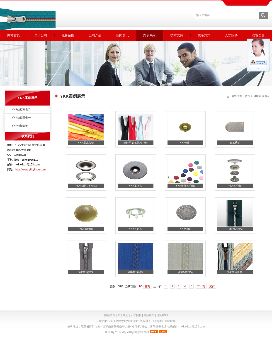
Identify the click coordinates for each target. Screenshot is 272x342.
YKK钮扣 (185, 229)
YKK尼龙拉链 (86, 142)
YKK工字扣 (135, 185)
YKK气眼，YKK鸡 (86, 185)
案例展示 (149, 35)
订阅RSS (162, 315)
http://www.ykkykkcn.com (30, 169)
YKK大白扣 (86, 229)
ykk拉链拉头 (86, 272)
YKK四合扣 (235, 185)
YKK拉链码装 (135, 272)
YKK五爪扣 (135, 229)
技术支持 (176, 35)
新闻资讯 (122, 35)
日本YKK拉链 (235, 229)
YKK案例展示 (261, 96)
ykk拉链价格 (235, 272)
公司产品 (95, 35)
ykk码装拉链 (185, 272)
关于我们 (122, 315)
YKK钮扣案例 (20, 125)
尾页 (212, 286)
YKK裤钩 (234, 142)
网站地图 (148, 315)
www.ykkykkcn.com (127, 320)
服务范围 (68, 35)
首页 (247, 96)
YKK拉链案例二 (21, 109)
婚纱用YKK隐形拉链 (135, 142)
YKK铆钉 (185, 142)
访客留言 (258, 35)
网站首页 (13, 35)
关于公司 (40, 35)
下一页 (201, 286)
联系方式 (204, 35)
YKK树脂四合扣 (185, 185)
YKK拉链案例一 (21, 117)
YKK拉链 (120, 332)
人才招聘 (231, 35)
